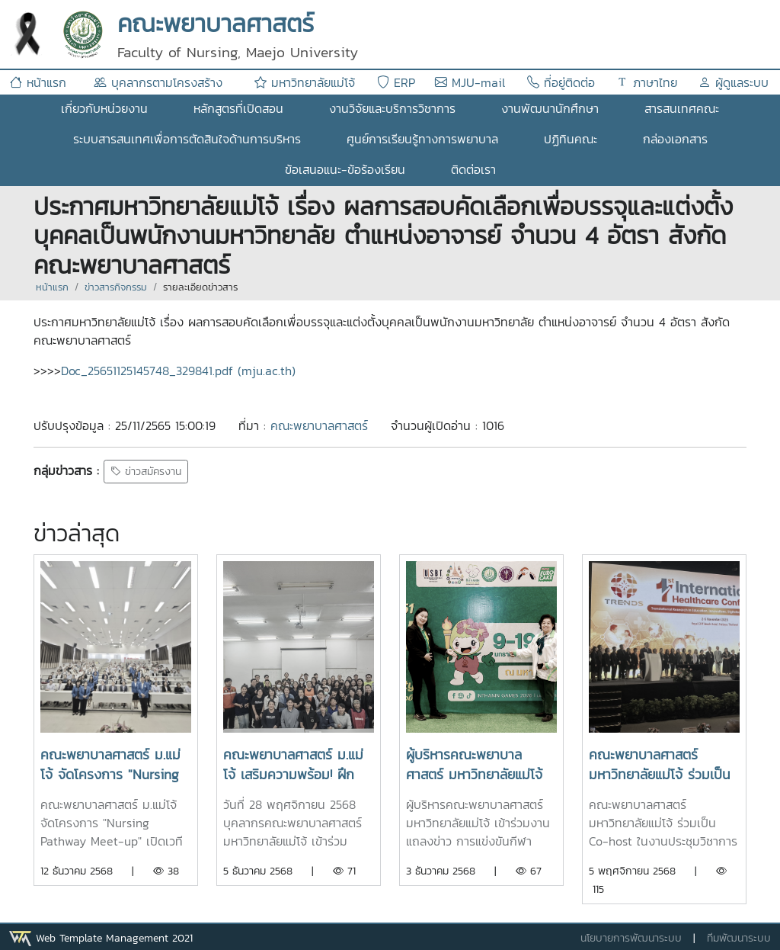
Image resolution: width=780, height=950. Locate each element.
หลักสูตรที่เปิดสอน (238, 108)
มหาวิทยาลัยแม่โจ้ (304, 82)
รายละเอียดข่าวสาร (200, 287)
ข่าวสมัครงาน (145, 472)
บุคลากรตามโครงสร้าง (158, 82)
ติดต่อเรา (473, 169)
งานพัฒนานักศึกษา (550, 108)
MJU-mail (470, 82)
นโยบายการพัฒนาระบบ (631, 938)
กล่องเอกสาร (675, 139)
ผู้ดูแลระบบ (733, 82)
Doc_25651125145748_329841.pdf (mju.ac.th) (178, 370)
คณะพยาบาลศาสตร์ (319, 425)
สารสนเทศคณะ (681, 108)
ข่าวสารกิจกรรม (116, 287)
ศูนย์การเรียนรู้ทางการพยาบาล (422, 139)
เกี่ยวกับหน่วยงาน (104, 108)
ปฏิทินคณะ (570, 139)
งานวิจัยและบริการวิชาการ (392, 108)
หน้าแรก (38, 82)
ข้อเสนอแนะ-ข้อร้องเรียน (345, 169)
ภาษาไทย (646, 82)
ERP (396, 82)
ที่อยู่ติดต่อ (561, 82)
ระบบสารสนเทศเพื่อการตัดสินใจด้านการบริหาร (187, 139)
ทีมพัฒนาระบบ (739, 938)
